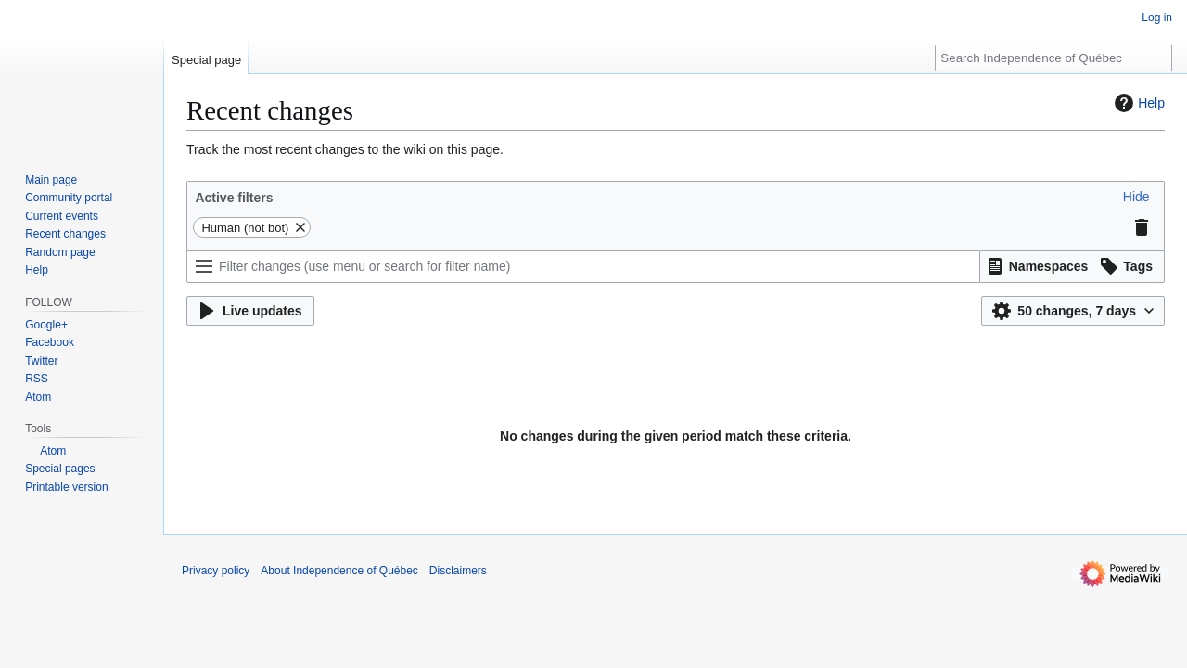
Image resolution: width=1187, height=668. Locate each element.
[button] (1136, 197)
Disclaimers (458, 570)
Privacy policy (215, 570)
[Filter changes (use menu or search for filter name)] (583, 266)
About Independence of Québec (339, 570)
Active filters (234, 197)
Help (1137, 103)
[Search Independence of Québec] (1053, 58)
